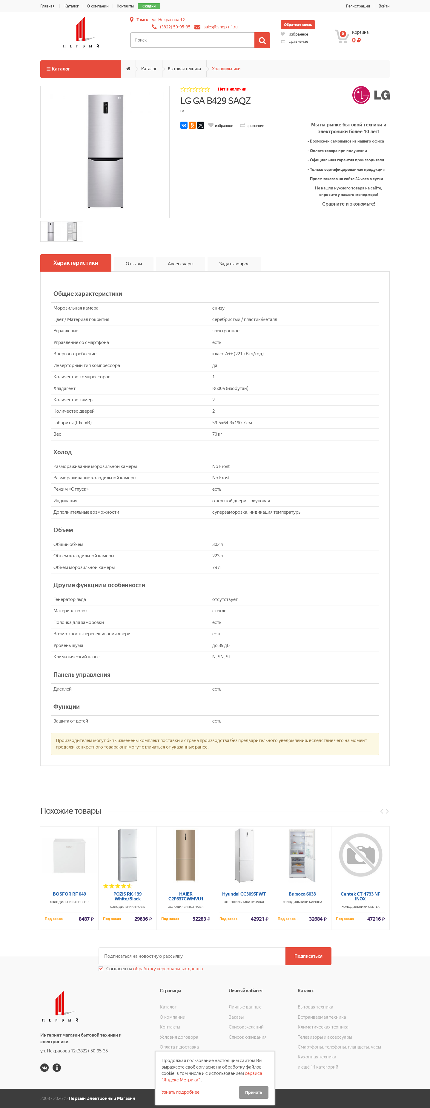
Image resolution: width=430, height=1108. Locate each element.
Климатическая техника (323, 1027)
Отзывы (134, 264)
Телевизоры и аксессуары (325, 1037)
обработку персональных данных (168, 968)
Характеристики (75, 262)
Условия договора (179, 1037)
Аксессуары (180, 264)
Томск (142, 19)
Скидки (149, 6)
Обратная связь (298, 25)
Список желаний (246, 1027)
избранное (294, 34)
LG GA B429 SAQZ (215, 101)
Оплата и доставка (179, 1047)
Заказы (236, 1017)
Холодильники (226, 68)
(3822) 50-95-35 (175, 27)
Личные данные (245, 1007)
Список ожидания (248, 1037)
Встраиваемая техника (322, 1017)
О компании (98, 6)
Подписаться (308, 956)
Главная (47, 6)
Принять (253, 1092)
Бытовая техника (184, 68)
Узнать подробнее (180, 1092)
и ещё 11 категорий (318, 1067)
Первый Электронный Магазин (102, 1098)
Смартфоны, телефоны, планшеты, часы (339, 1047)
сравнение (294, 41)
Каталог (71, 6)
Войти (384, 6)
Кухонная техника (317, 1057)
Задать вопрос (234, 264)
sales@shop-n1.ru (221, 27)
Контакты (125, 6)
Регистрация (358, 6)
